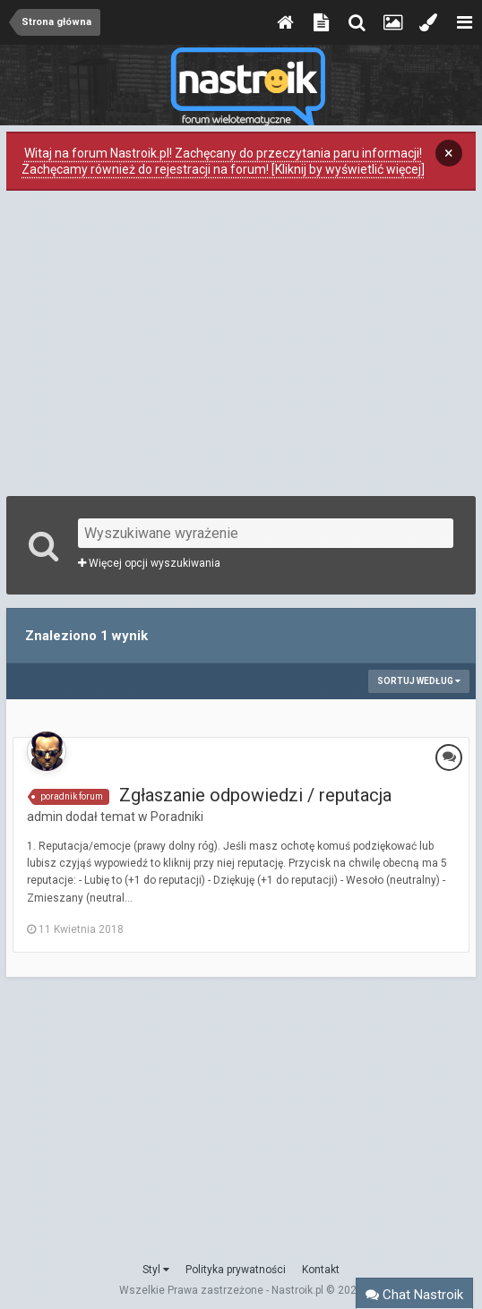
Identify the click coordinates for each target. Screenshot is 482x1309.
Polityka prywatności (235, 1269)
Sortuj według (418, 681)
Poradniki (177, 816)
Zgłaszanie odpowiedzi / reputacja (255, 795)
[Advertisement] (241, 341)
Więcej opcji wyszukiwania (149, 563)
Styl (155, 1269)
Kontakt (321, 1269)
